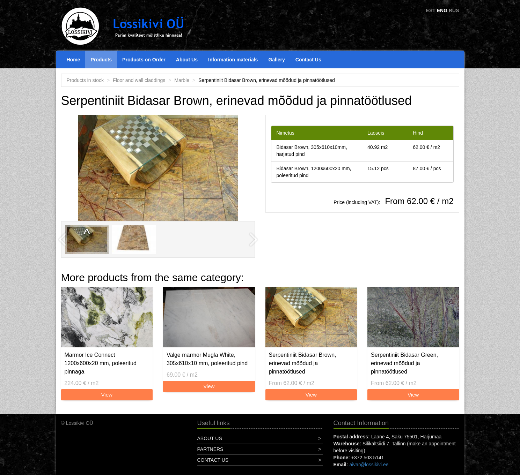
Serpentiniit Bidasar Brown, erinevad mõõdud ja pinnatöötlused (302, 363)
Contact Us (308, 59)
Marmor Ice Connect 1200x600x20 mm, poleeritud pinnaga (101, 363)
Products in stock (85, 80)
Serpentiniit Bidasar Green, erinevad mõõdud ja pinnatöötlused (404, 363)
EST (430, 10)
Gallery (276, 59)
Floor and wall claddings (139, 80)
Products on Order (144, 59)
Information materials (233, 59)
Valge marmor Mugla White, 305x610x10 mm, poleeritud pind (207, 359)
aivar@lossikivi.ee (368, 464)
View (106, 395)
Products (101, 59)
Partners (210, 449)
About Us (187, 59)
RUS (454, 10)
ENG (442, 10)
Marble (181, 80)
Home (73, 59)
